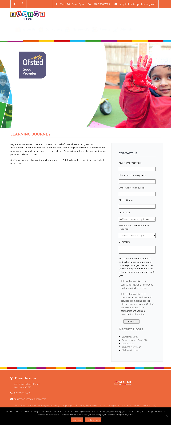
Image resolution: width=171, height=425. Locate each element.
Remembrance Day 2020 (134, 340)
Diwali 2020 (128, 343)
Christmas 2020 (130, 336)
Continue (77, 419)
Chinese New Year (131, 346)
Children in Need (130, 350)
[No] (167, 416)
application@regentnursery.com (138, 4)
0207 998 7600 (22, 393)
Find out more (93, 419)
